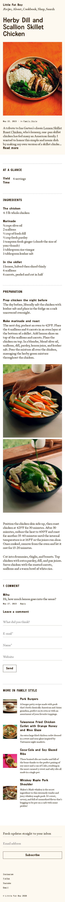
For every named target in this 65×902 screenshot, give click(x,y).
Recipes (7, 9)
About (17, 9)
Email (6, 888)
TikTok (6, 879)
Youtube (7, 883)
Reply (23, 604)
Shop (41, 9)
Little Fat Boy (13, 5)
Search (50, 9)
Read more (11, 148)
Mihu (6, 594)
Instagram (8, 874)
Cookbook (29, 9)
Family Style (30, 121)
